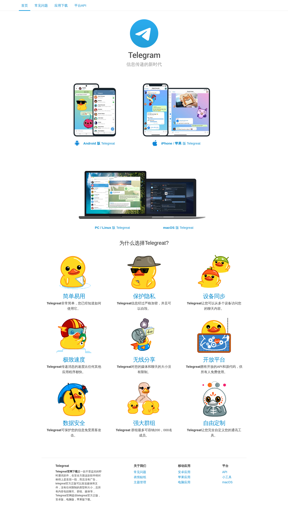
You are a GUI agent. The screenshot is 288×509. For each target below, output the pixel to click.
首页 (24, 5)
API (224, 472)
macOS (227, 482)
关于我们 (140, 466)
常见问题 (41, 5)
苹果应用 (184, 477)
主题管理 (140, 482)
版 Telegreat (112, 227)
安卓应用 (184, 472)
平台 (225, 466)
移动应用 (184, 466)
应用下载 (61, 5)
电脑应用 (184, 482)
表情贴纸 (140, 477)
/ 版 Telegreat (176, 114)
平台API (80, 5)
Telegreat (95, 114)
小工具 (227, 477)
